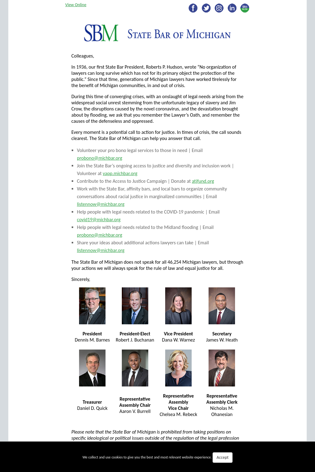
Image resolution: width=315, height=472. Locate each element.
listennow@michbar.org (101, 204)
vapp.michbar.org (120, 173)
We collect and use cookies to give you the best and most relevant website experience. (157, 457)
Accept (223, 457)
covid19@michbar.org (99, 219)
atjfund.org (203, 181)
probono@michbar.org (99, 158)
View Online (75, 4)
